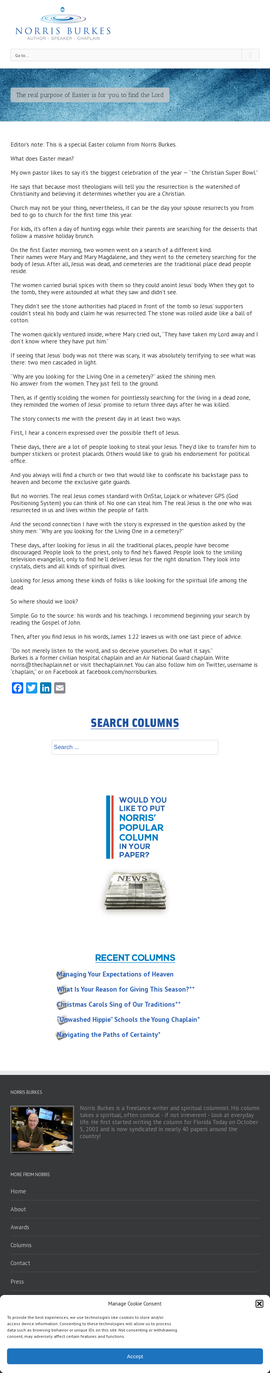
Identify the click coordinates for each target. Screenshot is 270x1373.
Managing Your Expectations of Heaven (115, 974)
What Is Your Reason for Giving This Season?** (126, 989)
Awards (20, 1227)
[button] (259, 1303)
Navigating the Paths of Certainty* (109, 1034)
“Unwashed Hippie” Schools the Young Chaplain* (128, 1019)
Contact (20, 1263)
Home (18, 1191)
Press (17, 1281)
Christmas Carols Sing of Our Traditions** (119, 1004)
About (18, 1209)
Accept (135, 1356)
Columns (21, 1245)
